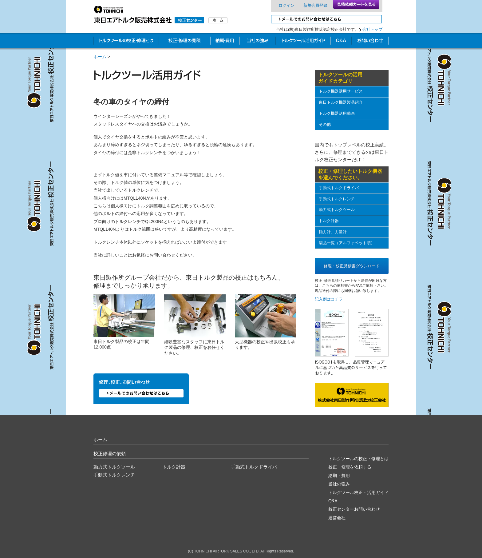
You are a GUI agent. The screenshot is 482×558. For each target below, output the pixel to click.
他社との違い (257, 41)
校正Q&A (341, 41)
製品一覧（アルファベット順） (347, 243)
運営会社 (337, 517)
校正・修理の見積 (184, 41)
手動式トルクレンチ (337, 199)
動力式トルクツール (337, 209)
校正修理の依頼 (109, 453)
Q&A (333, 500)
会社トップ (372, 29)
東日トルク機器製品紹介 (341, 102)
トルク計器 (329, 220)
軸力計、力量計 (333, 231)
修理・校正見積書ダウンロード (352, 266)
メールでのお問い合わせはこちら (326, 19)
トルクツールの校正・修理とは (126, 41)
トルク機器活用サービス (341, 91)
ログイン (286, 5)
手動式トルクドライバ (339, 187)
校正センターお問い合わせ (354, 509)
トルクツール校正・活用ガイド (358, 492)
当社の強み (339, 483)
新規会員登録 (315, 5)
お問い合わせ (370, 41)
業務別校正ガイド (303, 41)
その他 (325, 124)
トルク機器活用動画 (337, 113)
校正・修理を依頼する (349, 466)
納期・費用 (224, 41)
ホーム (99, 56)
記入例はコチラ (329, 299)
